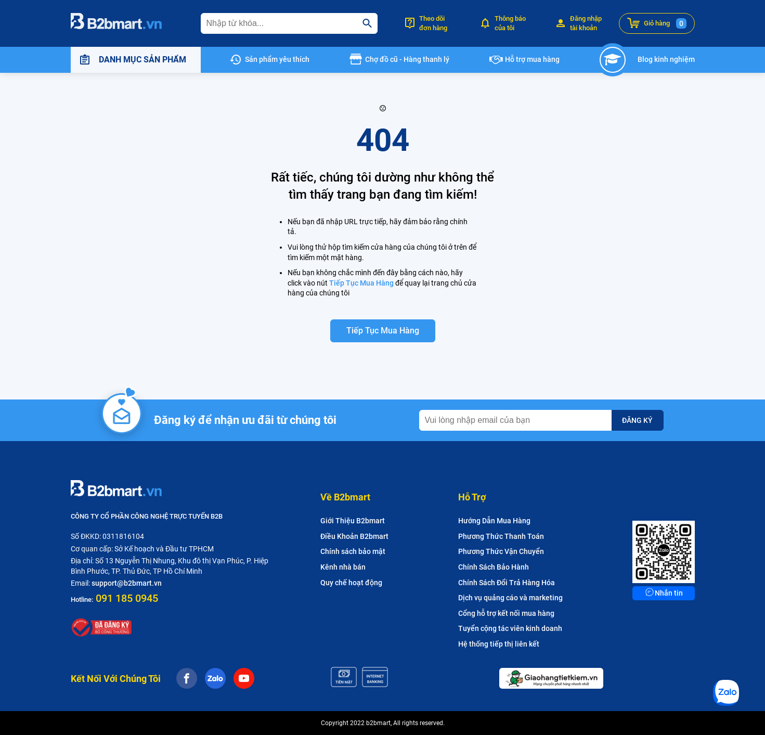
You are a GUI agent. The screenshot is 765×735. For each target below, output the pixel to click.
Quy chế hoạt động (351, 582)
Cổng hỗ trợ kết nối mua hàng (506, 613)
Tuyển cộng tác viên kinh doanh (510, 628)
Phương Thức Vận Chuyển (501, 551)
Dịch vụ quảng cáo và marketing (510, 598)
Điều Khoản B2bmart (354, 536)
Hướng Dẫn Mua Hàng (494, 521)
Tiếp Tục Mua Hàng (362, 283)
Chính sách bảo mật (352, 551)
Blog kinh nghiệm (666, 59)
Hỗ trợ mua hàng (532, 59)
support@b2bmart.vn (127, 583)
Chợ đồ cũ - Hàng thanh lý (407, 59)
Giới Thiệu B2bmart (352, 521)
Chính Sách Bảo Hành (493, 567)
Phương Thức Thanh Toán (501, 536)
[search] (367, 23)
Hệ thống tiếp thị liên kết (498, 644)
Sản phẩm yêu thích (277, 59)
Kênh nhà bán (343, 567)
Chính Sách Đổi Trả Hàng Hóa (506, 582)
